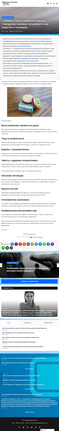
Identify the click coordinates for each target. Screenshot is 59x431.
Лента (13, 423)
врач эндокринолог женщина (28, 58)
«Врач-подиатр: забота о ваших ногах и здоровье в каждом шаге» (21, 337)
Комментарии (48, 322)
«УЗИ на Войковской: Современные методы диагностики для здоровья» (23, 346)
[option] (29, 265)
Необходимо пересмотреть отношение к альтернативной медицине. (27, 269)
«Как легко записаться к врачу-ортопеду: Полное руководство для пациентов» (24, 328)
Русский (44, 430)
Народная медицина (13, 9)
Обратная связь (20, 423)
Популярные (27, 322)
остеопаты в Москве (24, 46)
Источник (4, 230)
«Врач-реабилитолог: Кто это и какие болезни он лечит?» (18, 333)
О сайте (27, 423)
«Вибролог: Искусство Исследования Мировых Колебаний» (19, 342)
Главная (4, 9)
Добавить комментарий (29, 281)
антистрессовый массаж (40, 63)
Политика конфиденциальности (38, 423)
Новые (8, 322)
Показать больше (29, 368)
